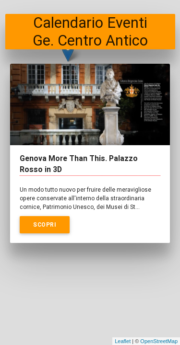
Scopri (44, 224)
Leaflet (123, 341)
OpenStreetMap (159, 341)
